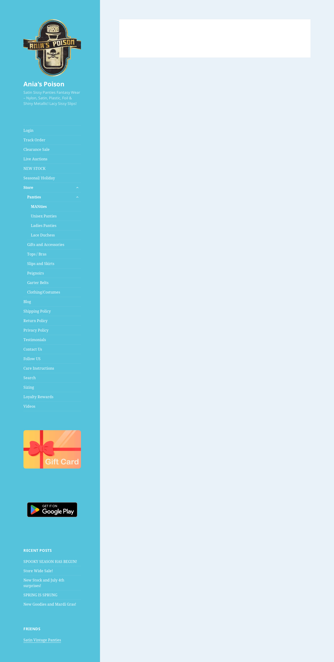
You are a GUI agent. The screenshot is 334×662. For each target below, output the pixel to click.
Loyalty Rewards (38, 396)
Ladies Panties (43, 225)
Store (28, 187)
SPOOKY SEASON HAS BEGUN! (50, 561)
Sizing (28, 387)
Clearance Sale (36, 149)
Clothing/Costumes (43, 292)
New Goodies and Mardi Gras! (49, 604)
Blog (27, 301)
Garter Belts (37, 282)
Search (29, 377)
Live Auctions (35, 158)
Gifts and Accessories (45, 244)
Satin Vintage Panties (42, 640)
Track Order (34, 139)
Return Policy (35, 320)
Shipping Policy (37, 311)
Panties (34, 197)
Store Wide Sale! (38, 570)
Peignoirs (35, 273)
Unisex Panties (44, 216)
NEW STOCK (34, 168)
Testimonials (34, 339)
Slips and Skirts (40, 263)
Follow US (32, 358)
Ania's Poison (43, 84)
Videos (29, 406)
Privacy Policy (35, 330)
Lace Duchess (43, 235)
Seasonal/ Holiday (39, 178)
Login (28, 130)
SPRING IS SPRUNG (40, 594)
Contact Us (32, 349)
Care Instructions (38, 368)
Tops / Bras (36, 254)
